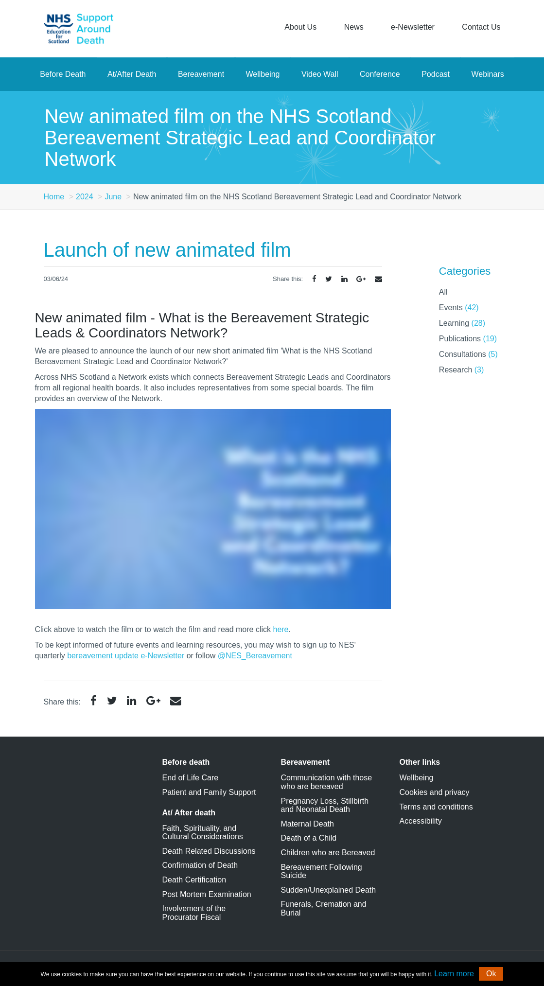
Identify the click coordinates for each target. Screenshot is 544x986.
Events (459, 307)
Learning (462, 323)
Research (461, 370)
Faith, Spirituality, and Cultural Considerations (202, 832)
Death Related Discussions (209, 851)
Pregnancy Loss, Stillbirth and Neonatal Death (325, 805)
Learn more (454, 973)
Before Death (63, 74)
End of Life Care (190, 778)
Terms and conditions (436, 807)
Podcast (435, 74)
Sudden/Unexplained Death (328, 890)
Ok (491, 973)
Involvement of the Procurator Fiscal (194, 912)
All (443, 292)
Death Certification (194, 880)
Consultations (468, 354)
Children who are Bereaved (328, 852)
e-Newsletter (413, 27)
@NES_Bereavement (255, 655)
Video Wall (319, 74)
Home (54, 197)
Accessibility (421, 821)
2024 (84, 197)
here (280, 629)
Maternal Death (307, 824)
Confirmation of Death (200, 865)
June (113, 197)
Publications (468, 339)
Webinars (487, 74)
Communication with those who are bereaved (326, 782)
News (354, 27)
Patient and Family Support (209, 792)
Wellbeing (263, 74)
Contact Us (481, 27)
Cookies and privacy (435, 792)
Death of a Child (309, 838)
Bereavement (201, 74)
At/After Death (132, 74)
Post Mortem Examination (206, 894)
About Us (300, 27)
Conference (380, 74)
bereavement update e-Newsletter (125, 655)
